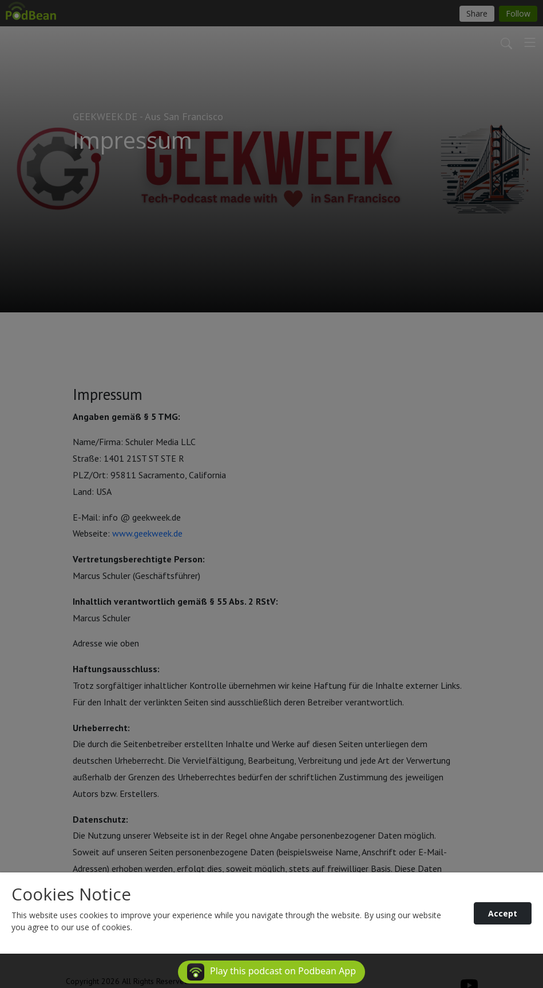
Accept (502, 913)
